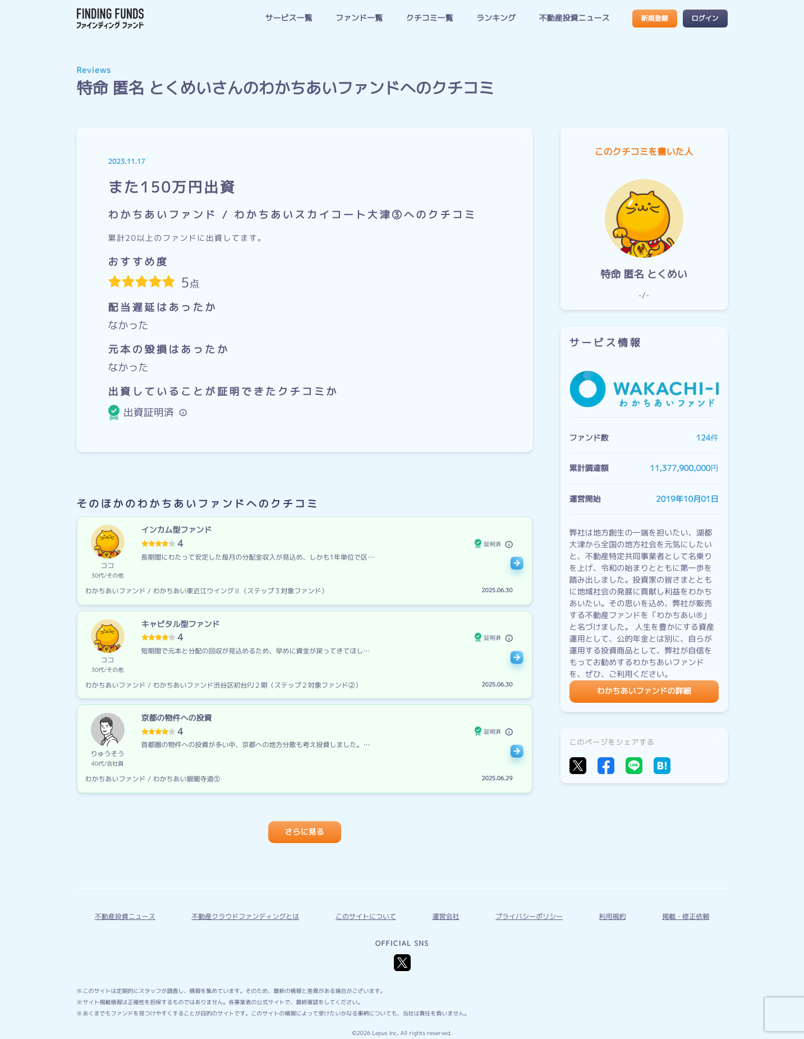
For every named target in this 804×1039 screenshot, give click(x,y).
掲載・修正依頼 (685, 916)
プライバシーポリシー (529, 916)
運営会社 (445, 916)
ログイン (704, 18)
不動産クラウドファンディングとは (245, 916)
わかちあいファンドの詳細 (644, 691)
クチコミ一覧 (429, 18)
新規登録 (654, 18)
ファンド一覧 (359, 18)
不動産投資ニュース (574, 18)
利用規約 (612, 916)
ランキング (496, 18)
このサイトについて (366, 916)
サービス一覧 (288, 18)
